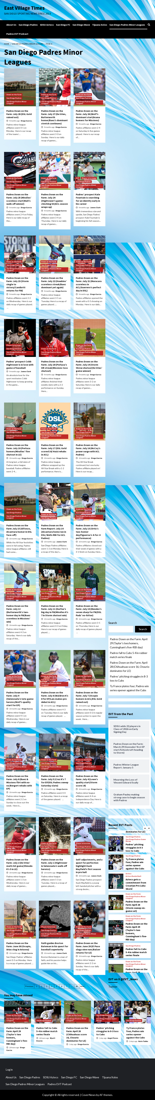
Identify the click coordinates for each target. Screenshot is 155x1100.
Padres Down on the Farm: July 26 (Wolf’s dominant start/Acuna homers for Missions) (88, 115)
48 (77, 986)
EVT (77, 178)
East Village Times (24, 8)
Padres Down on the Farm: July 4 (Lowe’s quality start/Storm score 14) (87, 780)
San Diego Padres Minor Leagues (127, 24)
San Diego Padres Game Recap (136, 869)
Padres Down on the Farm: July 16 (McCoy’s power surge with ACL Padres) (88, 449)
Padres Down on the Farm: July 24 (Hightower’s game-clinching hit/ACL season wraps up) (54, 200)
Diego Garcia (26, 121)
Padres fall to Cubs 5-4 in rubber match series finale (128, 655)
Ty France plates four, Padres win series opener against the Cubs (129, 688)
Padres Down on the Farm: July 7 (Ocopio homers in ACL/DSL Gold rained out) (89, 697)
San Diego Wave (81, 24)
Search (112, 623)
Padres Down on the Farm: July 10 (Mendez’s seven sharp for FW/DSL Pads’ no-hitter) (89, 610)
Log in (9, 1069)
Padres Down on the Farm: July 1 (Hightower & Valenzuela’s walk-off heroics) (54, 864)
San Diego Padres (28, 24)
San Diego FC (63, 24)
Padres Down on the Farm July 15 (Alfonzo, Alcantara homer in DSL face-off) (19, 530)
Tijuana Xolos (99, 24)
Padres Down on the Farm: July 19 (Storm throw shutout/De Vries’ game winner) (89, 366)
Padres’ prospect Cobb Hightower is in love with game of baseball (19, 364)
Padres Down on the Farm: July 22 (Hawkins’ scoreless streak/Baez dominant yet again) (54, 282)
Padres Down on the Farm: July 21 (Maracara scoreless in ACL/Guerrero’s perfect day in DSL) (89, 284)
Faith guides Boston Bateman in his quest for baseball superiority (54, 946)
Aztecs (128, 902)
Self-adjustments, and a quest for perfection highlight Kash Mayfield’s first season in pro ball (89, 866)
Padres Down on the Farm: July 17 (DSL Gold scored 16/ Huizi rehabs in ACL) (53, 449)
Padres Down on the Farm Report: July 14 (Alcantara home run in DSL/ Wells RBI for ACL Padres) (53, 531)
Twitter (112, 986)
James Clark (95, 207)
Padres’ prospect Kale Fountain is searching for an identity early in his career (88, 199)
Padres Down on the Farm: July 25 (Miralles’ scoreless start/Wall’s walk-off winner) (18, 199)
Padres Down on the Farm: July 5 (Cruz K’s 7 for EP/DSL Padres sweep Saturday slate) (54, 780)
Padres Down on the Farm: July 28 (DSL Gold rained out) (19, 114)
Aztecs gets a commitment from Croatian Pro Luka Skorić (136, 912)
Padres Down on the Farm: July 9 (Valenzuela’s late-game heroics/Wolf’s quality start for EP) (19, 699)
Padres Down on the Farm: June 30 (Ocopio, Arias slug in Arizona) (18, 946)
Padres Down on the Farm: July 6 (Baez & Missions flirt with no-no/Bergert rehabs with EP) (19, 782)
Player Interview (89, 178)
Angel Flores (113, 1038)
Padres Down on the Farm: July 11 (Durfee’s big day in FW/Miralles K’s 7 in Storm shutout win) (54, 610)
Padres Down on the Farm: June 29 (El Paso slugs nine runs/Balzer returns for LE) (88, 948)
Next (82, 986)
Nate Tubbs (143, 1041)
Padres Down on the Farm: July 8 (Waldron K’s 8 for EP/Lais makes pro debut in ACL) (54, 697)
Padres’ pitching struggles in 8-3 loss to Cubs (129, 678)
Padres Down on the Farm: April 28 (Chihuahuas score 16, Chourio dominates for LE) (129, 666)
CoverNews (88, 1095)
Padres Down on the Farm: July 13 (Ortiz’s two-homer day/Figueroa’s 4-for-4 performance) (88, 531)
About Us (11, 24)
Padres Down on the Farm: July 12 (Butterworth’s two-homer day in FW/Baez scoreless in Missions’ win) (18, 613)
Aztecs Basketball (133, 905)
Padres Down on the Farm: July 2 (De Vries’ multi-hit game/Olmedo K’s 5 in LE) (19, 864)
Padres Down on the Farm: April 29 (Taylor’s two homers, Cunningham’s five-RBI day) (128, 643)
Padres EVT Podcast (17, 33)
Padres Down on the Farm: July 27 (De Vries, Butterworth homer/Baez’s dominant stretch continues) (54, 117)
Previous (29, 986)
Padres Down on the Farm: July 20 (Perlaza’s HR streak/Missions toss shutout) (54, 366)
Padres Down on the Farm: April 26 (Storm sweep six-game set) (136, 935)
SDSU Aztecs (47, 24)
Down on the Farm (14, 94)
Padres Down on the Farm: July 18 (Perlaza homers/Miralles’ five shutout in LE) (18, 449)
